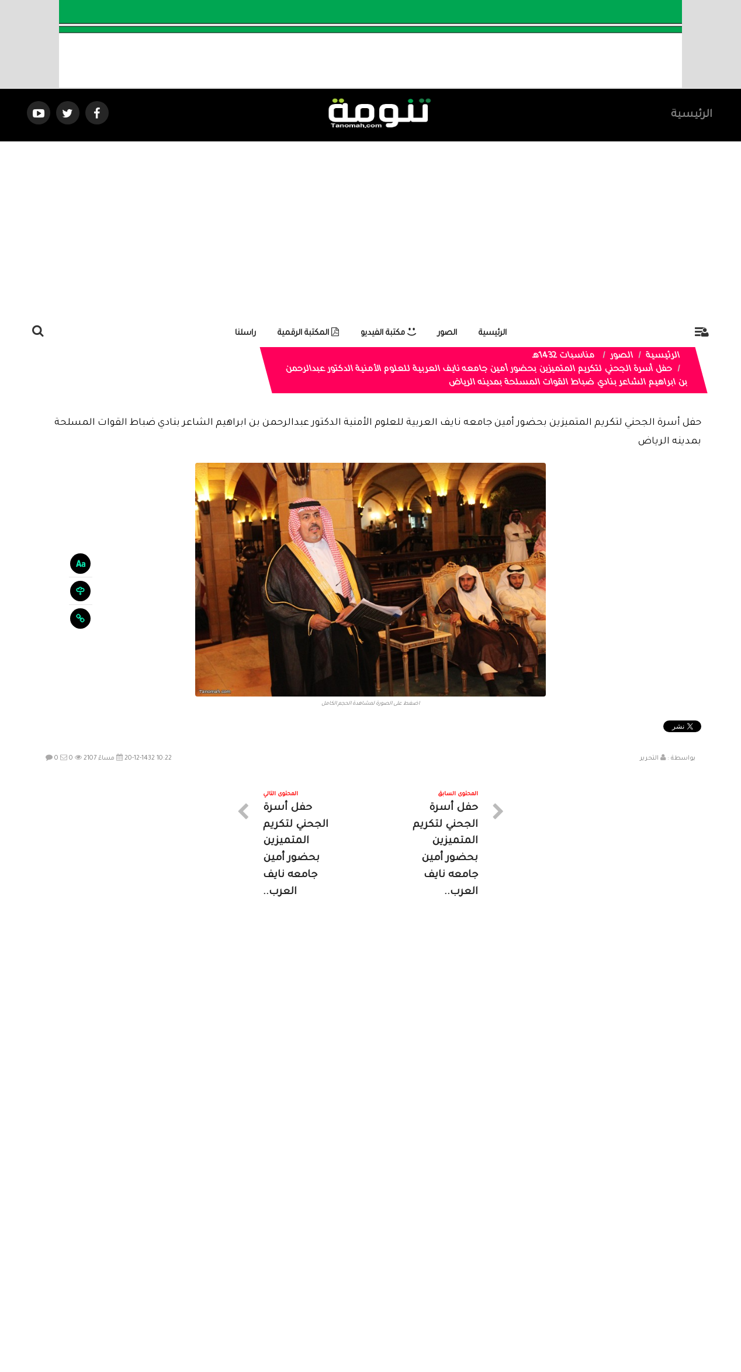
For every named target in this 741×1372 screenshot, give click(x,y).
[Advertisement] (370, 229)
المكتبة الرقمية (308, 333)
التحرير (649, 758)
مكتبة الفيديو (388, 333)
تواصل (312, 1267)
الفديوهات (399, 1267)
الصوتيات (353, 1267)
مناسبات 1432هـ (564, 356)
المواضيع (445, 1267)
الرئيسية (691, 115)
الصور (447, 333)
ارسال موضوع (262, 1267)
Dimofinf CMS (381, 1324)
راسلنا (245, 333)
